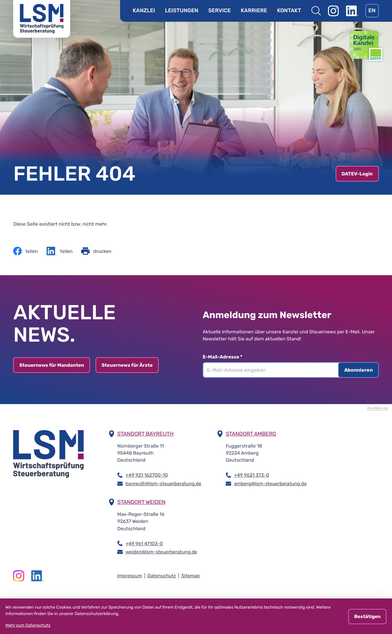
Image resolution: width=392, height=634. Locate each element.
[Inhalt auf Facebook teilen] (25, 251)
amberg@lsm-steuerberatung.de (270, 483)
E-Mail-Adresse (226, 357)
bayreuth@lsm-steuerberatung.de (163, 483)
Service (219, 11)
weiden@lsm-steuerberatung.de (161, 551)
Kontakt (289, 11)
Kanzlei (144, 11)
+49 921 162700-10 (147, 474)
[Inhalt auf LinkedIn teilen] (60, 251)
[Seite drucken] (96, 251)
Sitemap (190, 576)
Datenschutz (161, 576)
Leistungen (181, 11)
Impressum (129, 576)
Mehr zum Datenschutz (28, 625)
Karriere (254, 11)
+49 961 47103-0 (144, 543)
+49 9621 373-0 (251, 474)
